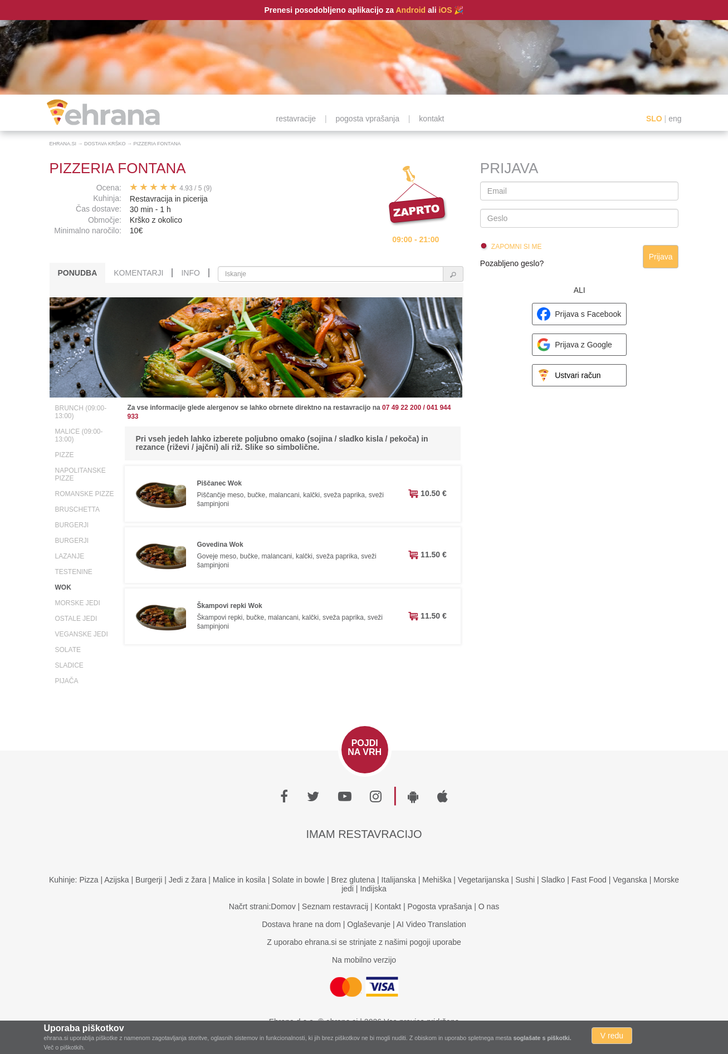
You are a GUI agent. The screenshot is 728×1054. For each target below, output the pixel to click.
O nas (488, 906)
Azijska (116, 879)
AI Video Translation (431, 924)
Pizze (64, 455)
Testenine (73, 572)
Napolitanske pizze (80, 474)
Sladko (553, 879)
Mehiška (436, 879)
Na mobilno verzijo (364, 959)
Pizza (88, 879)
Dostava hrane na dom (301, 924)
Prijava (661, 256)
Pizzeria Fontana (157, 143)
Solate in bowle (298, 879)
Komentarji (138, 272)
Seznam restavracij (335, 906)
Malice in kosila (239, 879)
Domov (283, 906)
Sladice (69, 665)
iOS (445, 10)
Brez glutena (353, 879)
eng (674, 118)
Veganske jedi (81, 634)
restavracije (296, 118)
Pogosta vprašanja (439, 906)
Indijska (373, 888)
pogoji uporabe (435, 942)
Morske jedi (77, 603)
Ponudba (77, 272)
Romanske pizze (84, 494)
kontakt (431, 118)
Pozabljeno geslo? (512, 263)
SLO (654, 118)
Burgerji (72, 525)
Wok (63, 587)
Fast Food (589, 879)
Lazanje (70, 556)
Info (190, 272)
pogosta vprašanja (367, 118)
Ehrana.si (63, 143)
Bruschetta (77, 509)
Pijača (67, 681)
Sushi (525, 879)
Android (410, 10)
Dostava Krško (105, 143)
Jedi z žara (188, 879)
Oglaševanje (368, 924)
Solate (68, 650)
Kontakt (388, 906)
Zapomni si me (516, 247)
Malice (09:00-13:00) (79, 435)
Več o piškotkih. (64, 1047)
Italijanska (399, 879)
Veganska (630, 879)
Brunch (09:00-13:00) (81, 412)
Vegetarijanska (483, 879)
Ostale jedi (76, 618)
